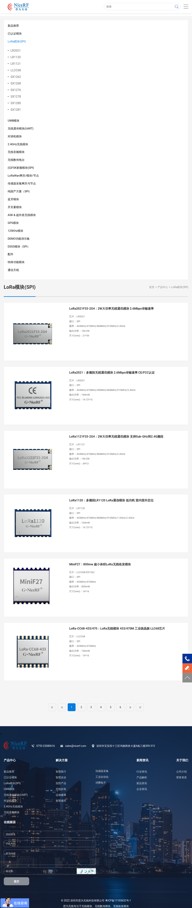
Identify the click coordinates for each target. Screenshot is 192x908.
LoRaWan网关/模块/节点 (23, 176)
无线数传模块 (102, 899)
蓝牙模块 (13, 200)
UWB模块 (13, 121)
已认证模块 (15, 33)
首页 (151, 289)
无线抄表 (61, 782)
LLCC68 (15, 70)
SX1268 (15, 84)
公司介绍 (181, 765)
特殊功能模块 (16, 264)
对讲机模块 (15, 137)
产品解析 (141, 770)
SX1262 (15, 77)
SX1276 (15, 90)
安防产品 (61, 776)
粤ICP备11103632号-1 (118, 893)
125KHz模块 (15, 232)
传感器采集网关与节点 (22, 185)
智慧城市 (61, 794)
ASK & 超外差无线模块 (22, 216)
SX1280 (15, 103)
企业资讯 (141, 782)
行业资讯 (141, 765)
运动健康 (61, 788)
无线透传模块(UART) (20, 129)
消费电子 (100, 776)
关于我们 (182, 753)
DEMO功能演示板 (19, 240)
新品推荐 (13, 25)
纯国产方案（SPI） (20, 192)
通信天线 (13, 272)
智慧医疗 (61, 765)
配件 (10, 256)
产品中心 (163, 289)
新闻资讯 (142, 753)
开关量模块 (15, 208)
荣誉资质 (181, 770)
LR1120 (15, 57)
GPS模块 (13, 224)
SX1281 (15, 110)
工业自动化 (102, 770)
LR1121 (15, 64)
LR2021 (15, 51)
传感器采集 (102, 764)
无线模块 (87, 899)
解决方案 (62, 753)
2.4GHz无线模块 (18, 145)
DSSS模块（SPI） (19, 248)
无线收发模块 (121, 899)
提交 (16, 874)
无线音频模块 (16, 153)
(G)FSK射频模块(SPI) (21, 169)
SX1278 (15, 97)
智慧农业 (61, 770)
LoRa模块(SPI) (17, 41)
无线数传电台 (16, 160)
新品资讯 (141, 776)
